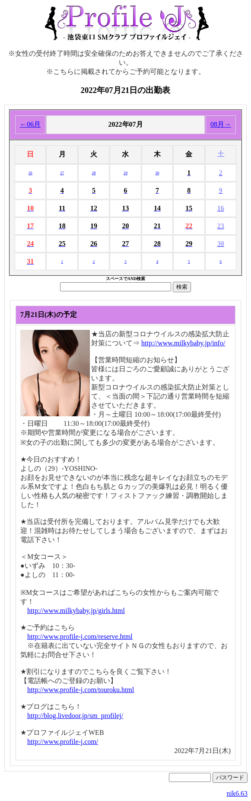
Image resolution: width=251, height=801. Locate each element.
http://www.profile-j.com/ (62, 741)
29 (125, 173)
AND (132, 278)
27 (62, 173)
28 (94, 173)
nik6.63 (237, 793)
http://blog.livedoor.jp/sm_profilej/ (75, 715)
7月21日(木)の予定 (48, 314)
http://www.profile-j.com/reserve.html (80, 636)
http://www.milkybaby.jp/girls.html (76, 610)
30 (157, 173)
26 (30, 173)
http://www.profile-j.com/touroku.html (80, 689)
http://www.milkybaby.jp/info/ (183, 343)
